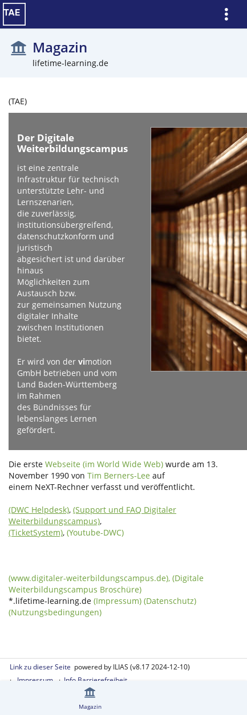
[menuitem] (230, 14)
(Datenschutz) (170, 600)
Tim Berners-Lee (118, 475)
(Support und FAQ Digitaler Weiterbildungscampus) (92, 515)
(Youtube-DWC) (95, 532)
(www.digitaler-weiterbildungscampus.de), (90, 578)
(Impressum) (117, 600)
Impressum (35, 680)
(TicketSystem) (36, 532)
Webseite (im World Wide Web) (104, 464)
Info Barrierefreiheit (95, 680)
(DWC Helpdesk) (39, 509)
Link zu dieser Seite (40, 667)
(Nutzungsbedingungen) (55, 612)
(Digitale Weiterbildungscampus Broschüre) (106, 584)
